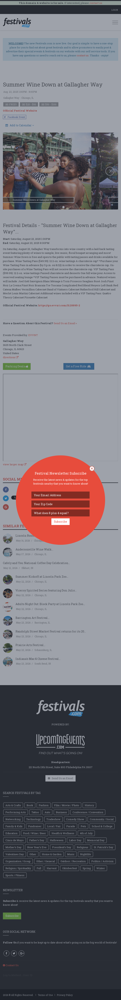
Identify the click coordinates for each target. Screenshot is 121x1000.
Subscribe (60, 521)
